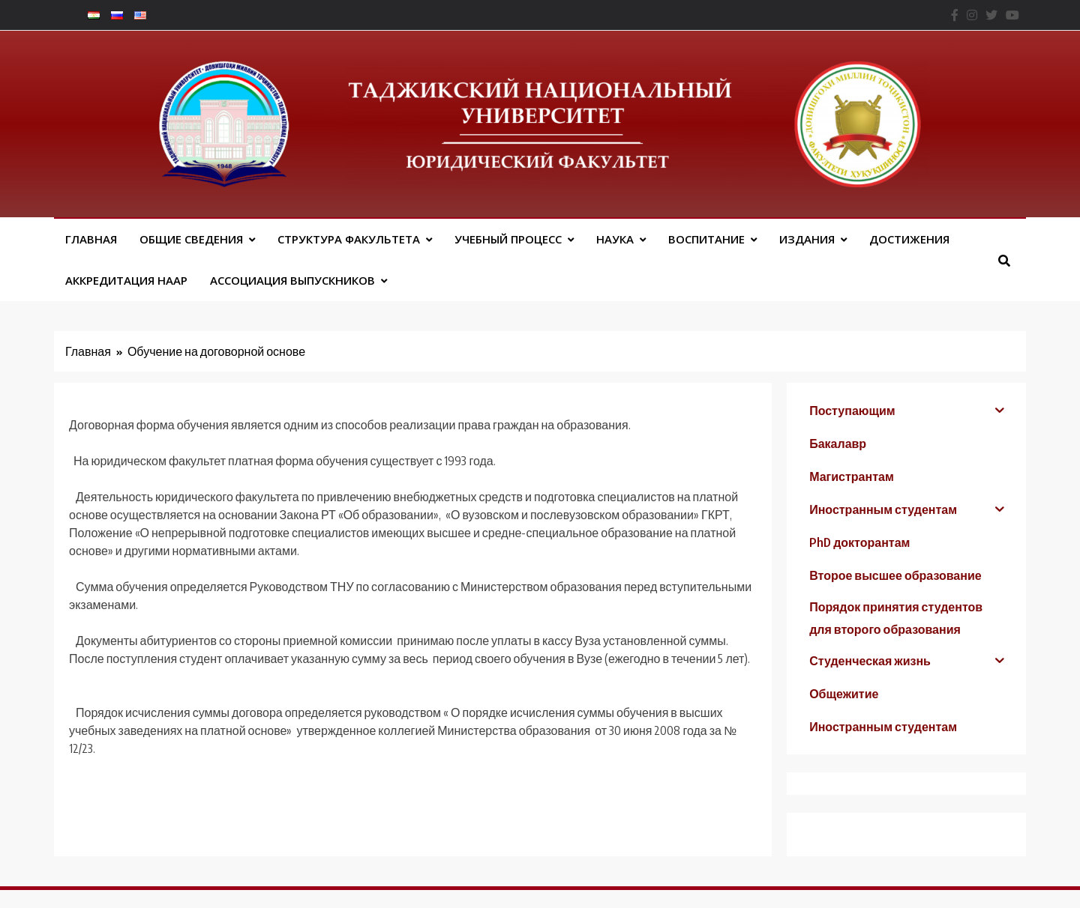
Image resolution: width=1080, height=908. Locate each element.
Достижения (909, 238)
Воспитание (706, 238)
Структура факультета (349, 238)
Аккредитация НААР (126, 280)
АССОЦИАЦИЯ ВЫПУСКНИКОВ (292, 280)
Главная (91, 238)
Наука (615, 238)
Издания (807, 238)
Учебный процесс (508, 238)
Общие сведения (191, 238)
